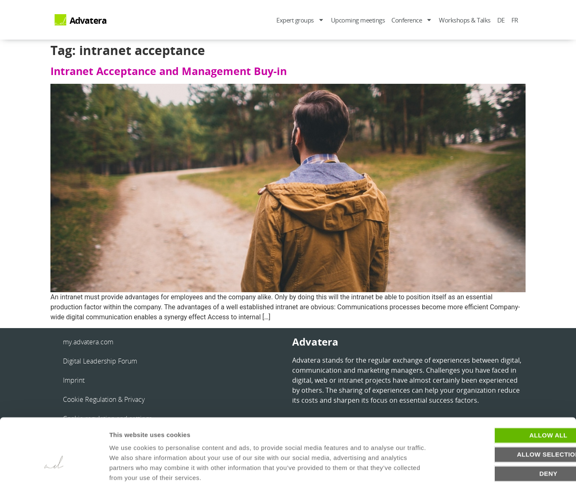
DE (501, 20)
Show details (437, 482)
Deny (506, 444)
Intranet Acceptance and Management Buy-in (168, 71)
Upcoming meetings (358, 20)
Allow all (506, 406)
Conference (411, 20)
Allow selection (506, 425)
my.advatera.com (88, 341)
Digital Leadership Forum (100, 361)
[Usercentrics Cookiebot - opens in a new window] (54, 482)
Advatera (88, 20)
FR (514, 20)
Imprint (74, 380)
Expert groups (300, 20)
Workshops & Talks (465, 20)
